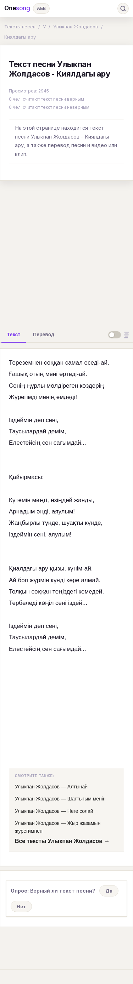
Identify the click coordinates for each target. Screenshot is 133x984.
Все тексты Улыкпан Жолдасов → (62, 841)
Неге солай (80, 811)
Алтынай (77, 786)
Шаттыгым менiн (86, 799)
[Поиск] (123, 8)
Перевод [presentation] (43, 334)
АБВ (41, 8)
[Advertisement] (66, 252)
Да (108, 891)
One (17, 8)
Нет (21, 906)
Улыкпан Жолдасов (75, 26)
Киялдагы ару (20, 37)
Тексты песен (19, 26)
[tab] (13, 334)
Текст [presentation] (13, 334)
